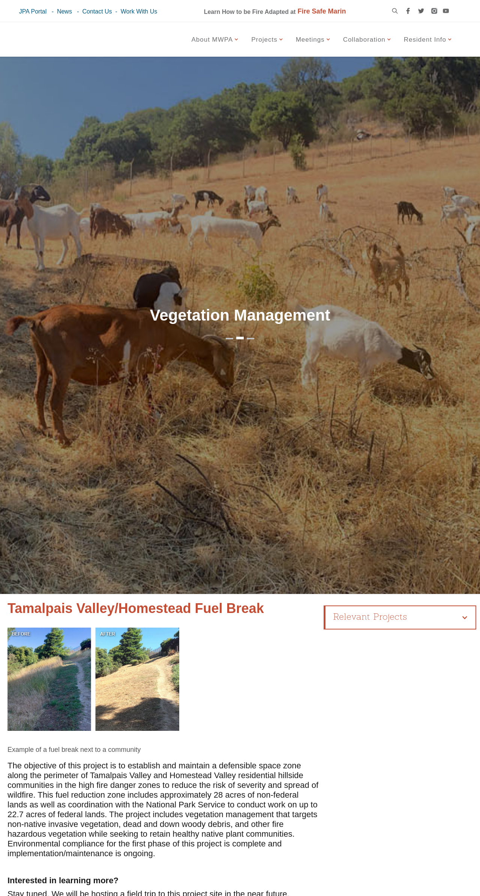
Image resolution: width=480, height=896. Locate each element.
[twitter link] (421, 11)
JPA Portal (33, 11)
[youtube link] (446, 11)
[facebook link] (408, 11)
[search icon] (394, 11)
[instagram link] (434, 11)
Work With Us (139, 11)
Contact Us (97, 11)
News (64, 11)
